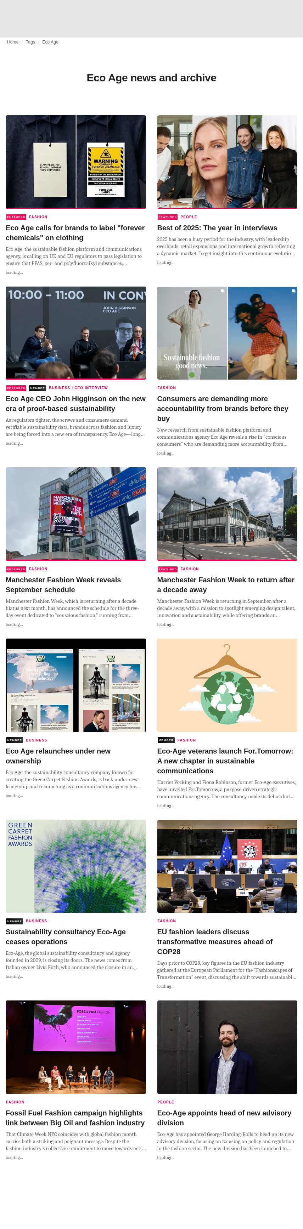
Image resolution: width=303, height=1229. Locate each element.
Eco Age (50, 42)
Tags (30, 42)
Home (13, 42)
